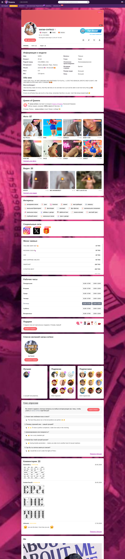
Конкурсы (48, 6)
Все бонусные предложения (35, 6)
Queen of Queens (57, 104)
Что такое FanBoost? (96, 34)
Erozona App (57, 6)
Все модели (5, 6)
